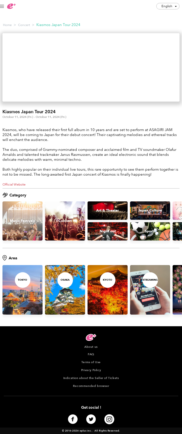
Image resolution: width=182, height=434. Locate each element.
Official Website (13, 184)
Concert (24, 25)
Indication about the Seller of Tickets (91, 378)
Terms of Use (91, 362)
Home (7, 25)
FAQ (91, 354)
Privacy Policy (91, 370)
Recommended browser (91, 386)
